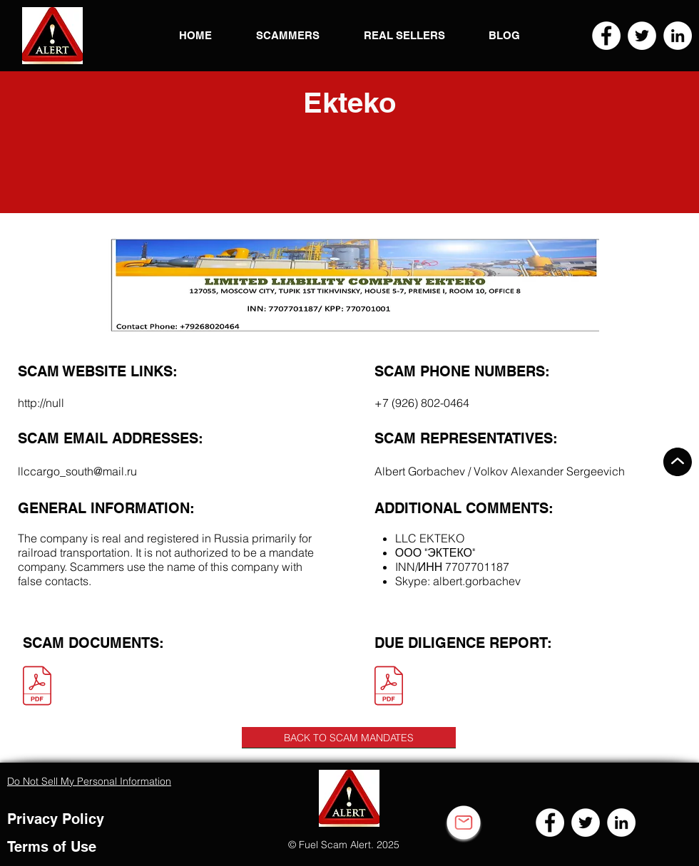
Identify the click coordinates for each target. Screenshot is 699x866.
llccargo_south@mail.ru (77, 471)
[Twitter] (642, 35)
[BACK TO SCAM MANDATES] (349, 737)
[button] (52, 35)
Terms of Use (51, 846)
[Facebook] (606, 35)
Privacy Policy (55, 819)
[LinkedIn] (677, 35)
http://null (41, 403)
